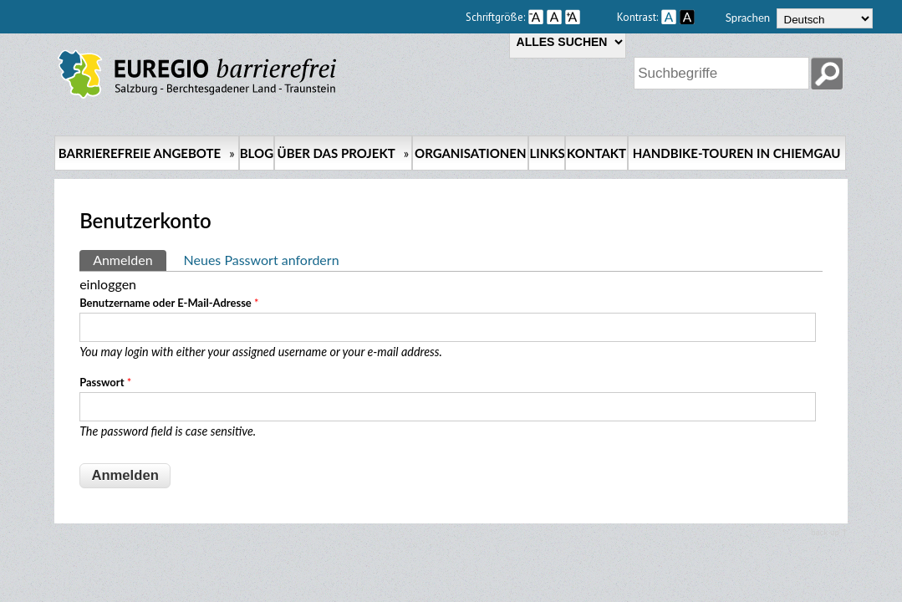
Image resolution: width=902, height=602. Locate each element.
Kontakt (596, 153)
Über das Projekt (344, 153)
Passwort (105, 382)
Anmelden (129, 259)
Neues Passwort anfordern (261, 260)
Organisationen (470, 153)
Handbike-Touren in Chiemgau (737, 153)
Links (546, 153)
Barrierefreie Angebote (147, 153)
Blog (256, 153)
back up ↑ (829, 532)
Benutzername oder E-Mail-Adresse (168, 302)
